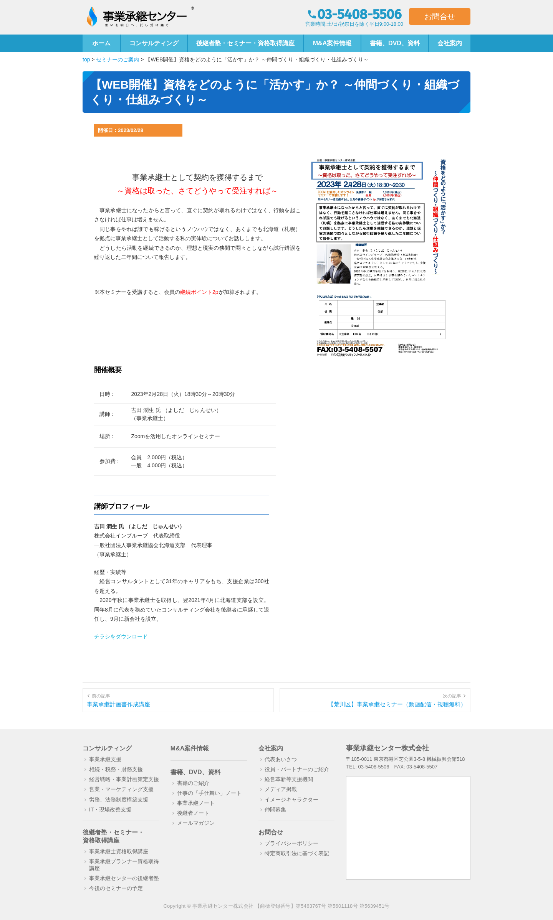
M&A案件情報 (332, 43)
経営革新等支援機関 (289, 779)
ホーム (101, 43)
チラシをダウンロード (121, 636)
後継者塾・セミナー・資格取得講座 (245, 43)
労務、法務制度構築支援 (118, 799)
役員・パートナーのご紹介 (297, 769)
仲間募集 (275, 809)
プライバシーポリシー (291, 843)
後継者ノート (193, 813)
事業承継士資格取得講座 (118, 851)
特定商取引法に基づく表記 (297, 853)
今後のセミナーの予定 (116, 888)
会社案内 (449, 43)
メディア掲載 (281, 789)
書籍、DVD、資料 (395, 43)
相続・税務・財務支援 (116, 769)
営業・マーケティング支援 (121, 789)
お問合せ (439, 16)
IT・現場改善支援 (110, 809)
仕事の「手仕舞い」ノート (209, 793)
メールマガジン (196, 823)
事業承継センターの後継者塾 (124, 878)
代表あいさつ (281, 759)
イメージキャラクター (291, 799)
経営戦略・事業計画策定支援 (124, 779)
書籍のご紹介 (193, 783)
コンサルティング (154, 43)
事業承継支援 (105, 759)
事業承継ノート (196, 803)
